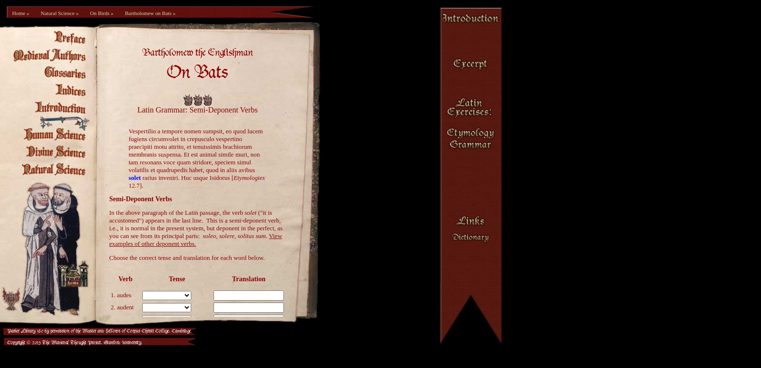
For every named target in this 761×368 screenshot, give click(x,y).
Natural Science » (60, 13)
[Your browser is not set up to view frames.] (202, 180)
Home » (20, 13)
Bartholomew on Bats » (150, 13)
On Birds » (102, 13)
